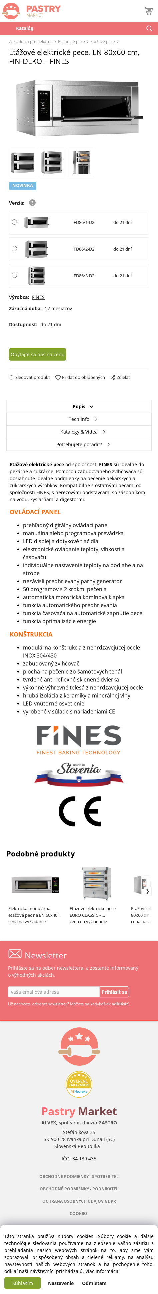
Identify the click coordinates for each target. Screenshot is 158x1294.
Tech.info (79, 419)
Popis (79, 406)
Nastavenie (61, 1283)
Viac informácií (101, 1271)
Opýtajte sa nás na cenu (38, 354)
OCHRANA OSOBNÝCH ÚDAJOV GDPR (79, 1201)
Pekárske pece (71, 41)
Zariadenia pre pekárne (31, 41)
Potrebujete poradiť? (79, 444)
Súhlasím (22, 1283)
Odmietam (94, 1283)
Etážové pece (102, 41)
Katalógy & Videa (79, 432)
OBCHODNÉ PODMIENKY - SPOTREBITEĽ (79, 1176)
